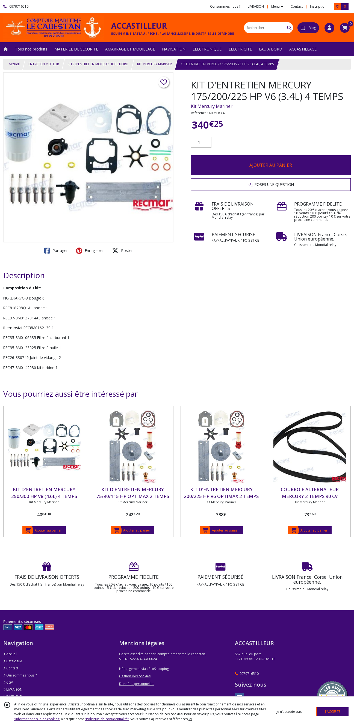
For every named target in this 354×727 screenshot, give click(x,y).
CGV (8, 682)
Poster (122, 250)
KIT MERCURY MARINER (154, 64)
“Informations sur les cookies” (37, 719)
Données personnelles (136, 683)
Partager (56, 250)
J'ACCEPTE (332, 711)
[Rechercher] (289, 27)
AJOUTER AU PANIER (270, 165)
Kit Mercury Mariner (211, 106)
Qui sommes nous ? (20, 675)
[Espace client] (329, 28)
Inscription (318, 6)
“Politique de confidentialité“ (107, 719)
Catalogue (12, 661)
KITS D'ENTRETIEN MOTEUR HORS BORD (98, 64)
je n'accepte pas (289, 711)
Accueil (14, 64)
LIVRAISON (12, 689)
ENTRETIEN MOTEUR (43, 64)
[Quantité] (201, 142)
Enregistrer (90, 250)
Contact (297, 6)
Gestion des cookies (135, 676)
